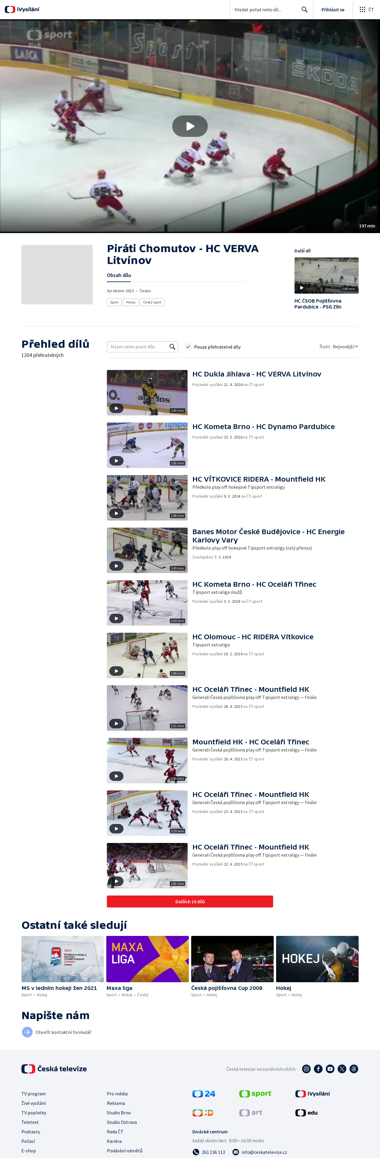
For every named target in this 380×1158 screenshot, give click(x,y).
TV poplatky (33, 1113)
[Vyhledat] (172, 346)
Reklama (116, 1103)
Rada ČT (115, 1132)
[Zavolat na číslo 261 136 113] (208, 1152)
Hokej (130, 302)
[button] (190, 126)
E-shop (28, 1151)
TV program (33, 1094)
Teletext (30, 1122)
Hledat (303, 12)
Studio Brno (119, 1113)
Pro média (117, 1094)
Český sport (152, 302)
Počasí (28, 1141)
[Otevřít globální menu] (366, 9)
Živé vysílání (33, 1103)
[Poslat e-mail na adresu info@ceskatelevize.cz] (259, 1152)
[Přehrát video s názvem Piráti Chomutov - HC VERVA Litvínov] (190, 126)
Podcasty (30, 1132)
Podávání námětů (124, 1151)
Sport (114, 302)
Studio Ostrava (122, 1122)
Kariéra (114, 1141)
